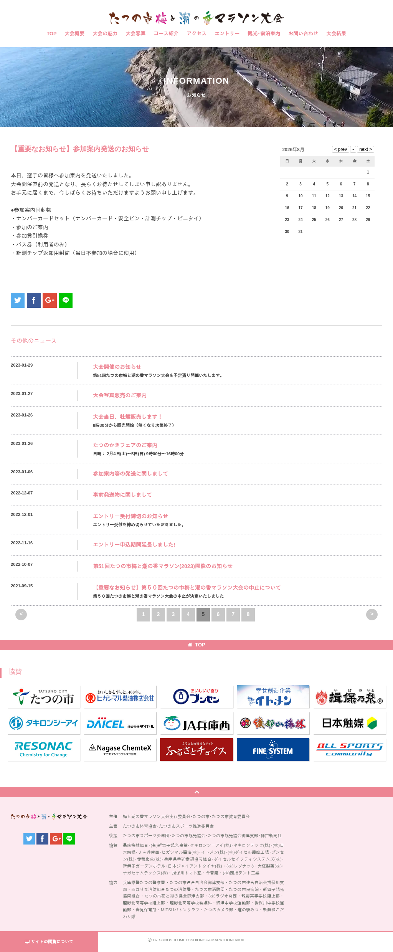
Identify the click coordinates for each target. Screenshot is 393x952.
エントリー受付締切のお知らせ (130, 516)
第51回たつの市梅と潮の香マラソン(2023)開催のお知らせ (163, 566)
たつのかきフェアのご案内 (125, 445)
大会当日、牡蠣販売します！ (128, 417)
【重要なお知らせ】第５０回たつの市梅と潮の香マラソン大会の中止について (187, 588)
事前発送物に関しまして (122, 495)
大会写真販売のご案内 (120, 395)
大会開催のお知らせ (117, 367)
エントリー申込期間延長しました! (134, 545)
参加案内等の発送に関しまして (130, 474)
